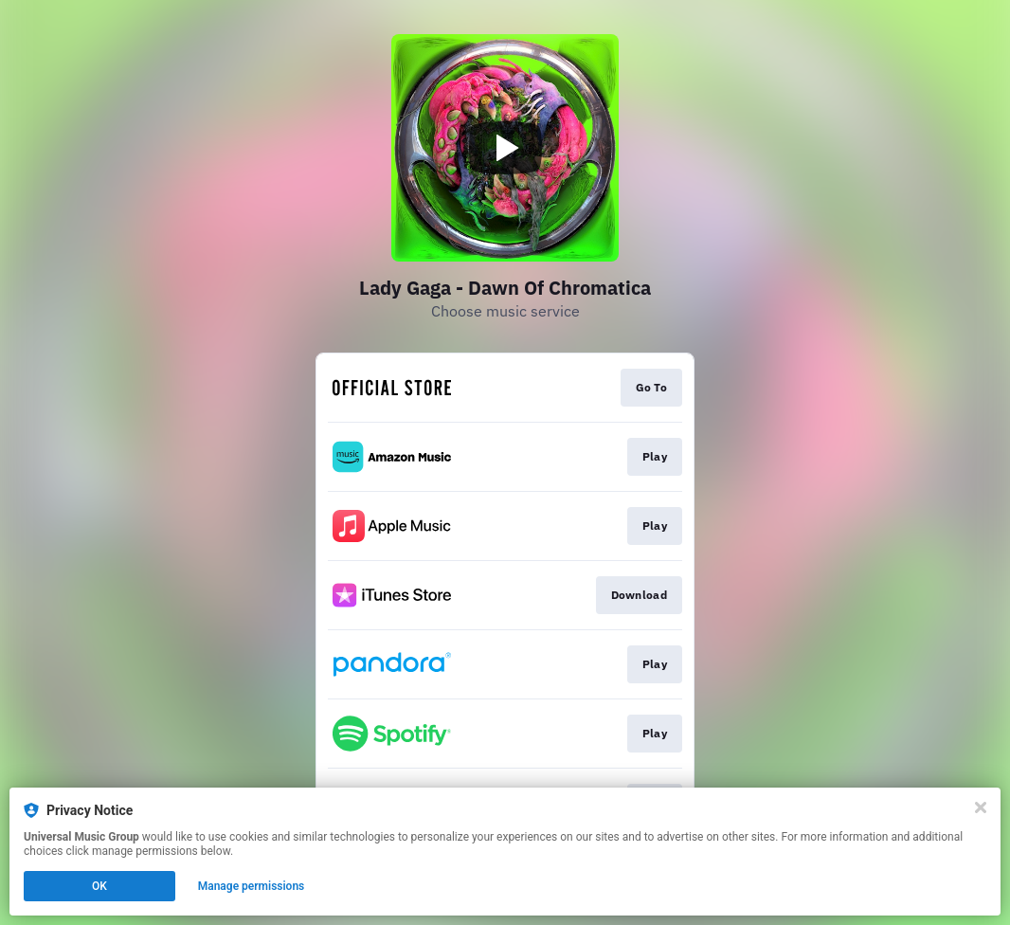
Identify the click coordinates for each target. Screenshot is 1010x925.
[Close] (980, 807)
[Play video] (505, 147)
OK (99, 886)
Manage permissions (251, 886)
